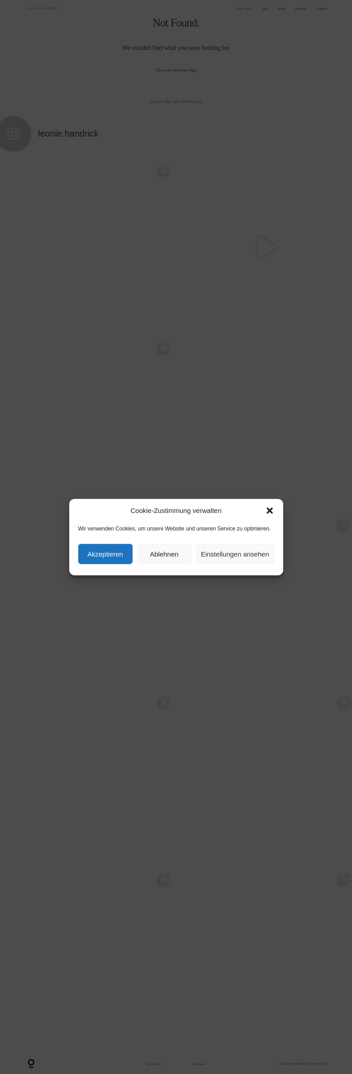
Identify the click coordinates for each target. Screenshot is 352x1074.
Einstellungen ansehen (235, 553)
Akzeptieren (105, 553)
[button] (269, 510)
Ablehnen (164, 553)
